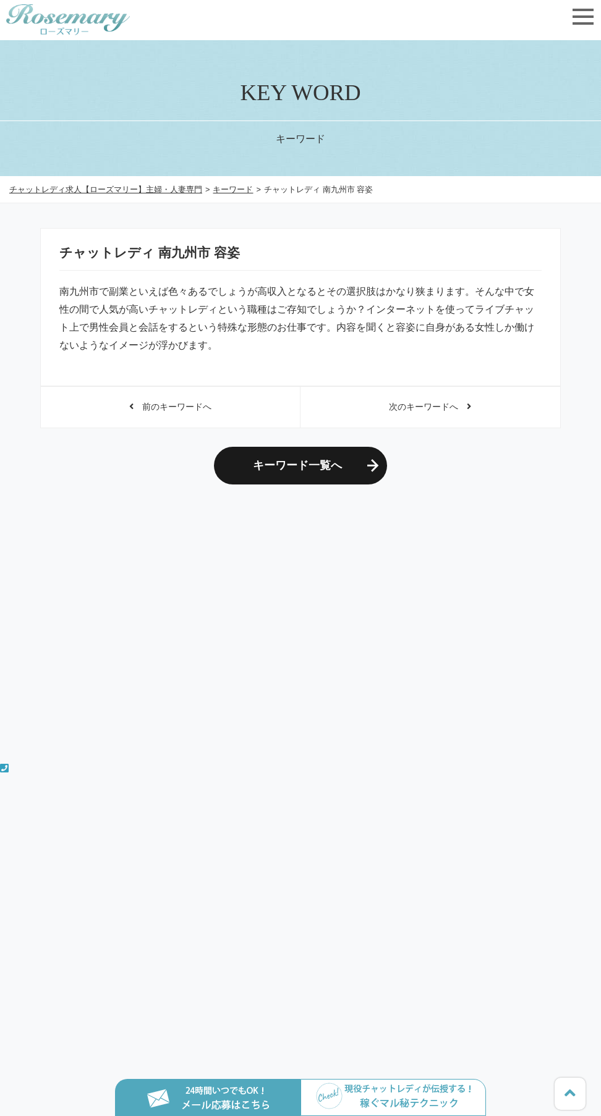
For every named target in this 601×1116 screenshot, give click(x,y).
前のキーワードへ (170, 407)
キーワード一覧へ (297, 465)
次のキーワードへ (430, 407)
